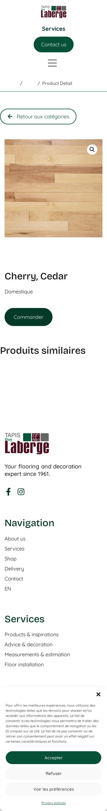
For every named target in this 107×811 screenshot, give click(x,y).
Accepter (54, 757)
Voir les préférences (53, 789)
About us (15, 539)
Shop (11, 559)
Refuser (54, 773)
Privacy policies (53, 803)
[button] (98, 694)
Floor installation (24, 664)
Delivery (14, 569)
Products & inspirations (31, 634)
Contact (14, 579)
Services (14, 549)
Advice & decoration (29, 644)
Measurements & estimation (37, 654)
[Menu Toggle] (53, 29)
